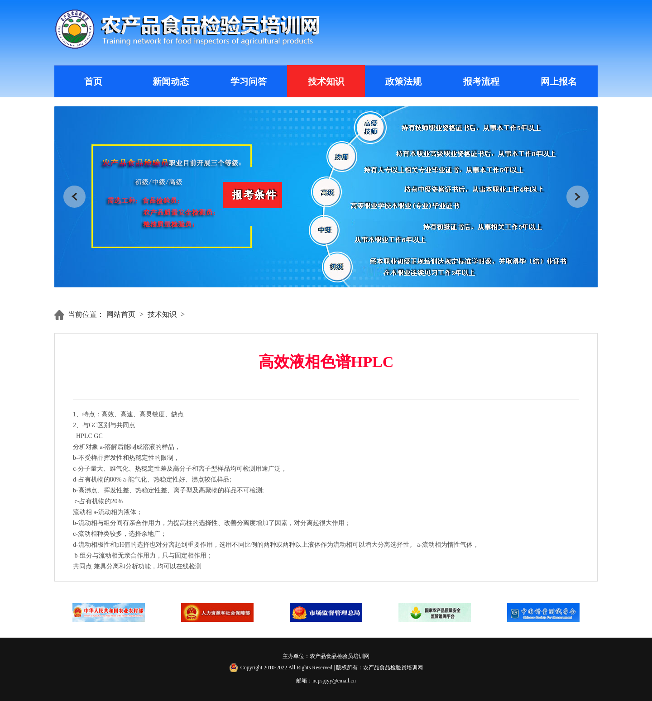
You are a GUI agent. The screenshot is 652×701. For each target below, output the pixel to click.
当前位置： (86, 314)
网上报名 (559, 81)
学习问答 (248, 81)
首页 (93, 81)
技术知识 (326, 81)
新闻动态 (171, 81)
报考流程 (481, 81)
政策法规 (403, 81)
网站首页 (120, 314)
